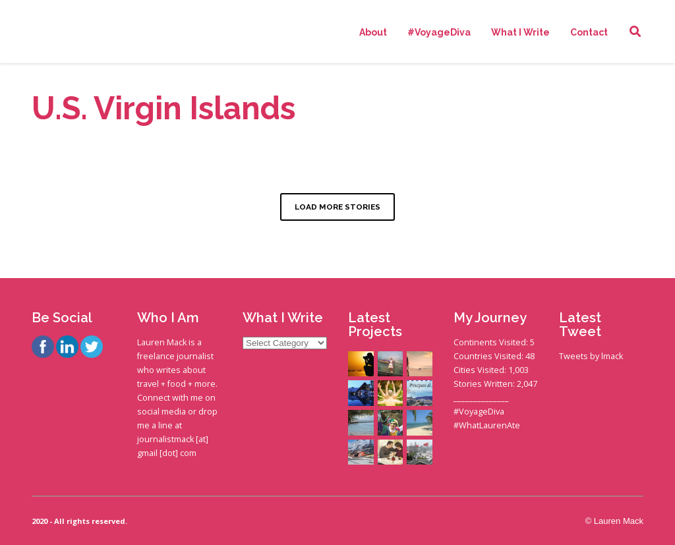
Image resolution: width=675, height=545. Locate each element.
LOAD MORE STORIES (337, 207)
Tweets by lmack (591, 356)
